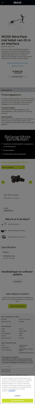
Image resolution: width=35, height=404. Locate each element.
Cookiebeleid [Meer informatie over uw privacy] (11, 391)
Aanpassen (17, 395)
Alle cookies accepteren (17, 401)
